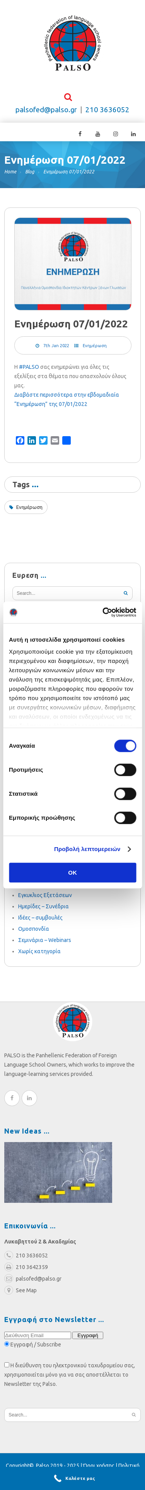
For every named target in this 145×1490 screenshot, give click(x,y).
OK (72, 872)
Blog (29, 173)
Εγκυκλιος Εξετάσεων (45, 898)
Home (10, 173)
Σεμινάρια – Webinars (44, 943)
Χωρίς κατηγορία (39, 954)
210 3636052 (107, 112)
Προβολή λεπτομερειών (87, 849)
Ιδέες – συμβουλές (40, 920)
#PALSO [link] (29, 370)
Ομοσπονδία (33, 931)
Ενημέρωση (95, 348)
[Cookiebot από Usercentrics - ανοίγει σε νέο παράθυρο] (103, 612)
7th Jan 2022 (56, 348)
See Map (20, 1293)
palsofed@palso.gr (46, 112)
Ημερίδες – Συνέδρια (43, 909)
